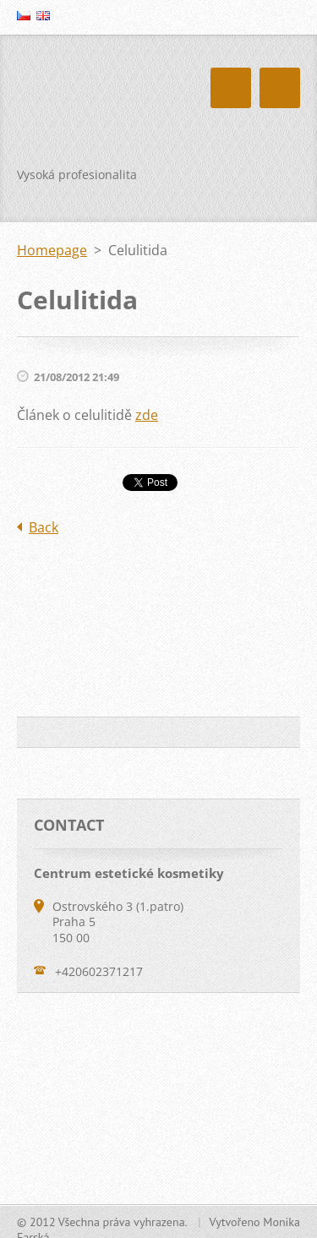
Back (43, 527)
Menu (280, 88)
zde (146, 415)
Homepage (52, 250)
